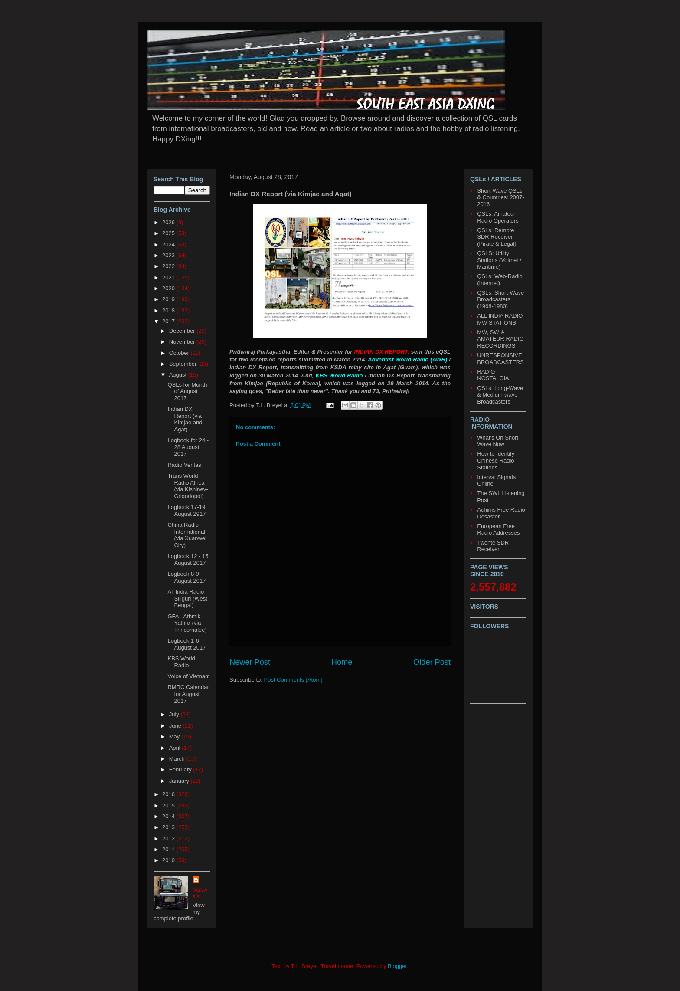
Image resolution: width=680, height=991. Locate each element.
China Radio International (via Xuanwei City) (186, 535)
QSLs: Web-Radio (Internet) (500, 279)
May (175, 736)
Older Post (432, 662)
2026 (169, 222)
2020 (169, 288)
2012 (169, 838)
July (175, 714)
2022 (169, 266)
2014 (169, 816)
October (180, 353)
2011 (169, 849)
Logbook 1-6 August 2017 (186, 644)
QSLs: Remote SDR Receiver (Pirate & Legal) (496, 237)
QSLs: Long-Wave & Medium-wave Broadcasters (500, 395)
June (176, 725)
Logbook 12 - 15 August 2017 (187, 559)
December (183, 331)
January (180, 781)
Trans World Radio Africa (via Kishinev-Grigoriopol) (187, 486)
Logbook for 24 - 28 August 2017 (188, 447)
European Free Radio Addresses (498, 529)
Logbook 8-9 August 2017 (186, 577)
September (183, 364)
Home (342, 662)
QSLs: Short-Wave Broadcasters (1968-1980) (500, 299)
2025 (169, 233)
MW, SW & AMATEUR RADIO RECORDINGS (500, 339)
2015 (169, 805)
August (178, 374)
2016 (169, 794)
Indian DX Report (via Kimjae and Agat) (184, 419)
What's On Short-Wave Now (498, 441)
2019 (169, 299)
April (175, 748)
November (183, 341)
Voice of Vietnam (188, 676)
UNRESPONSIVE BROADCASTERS (500, 358)
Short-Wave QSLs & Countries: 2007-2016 (500, 197)
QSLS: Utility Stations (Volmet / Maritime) (499, 260)
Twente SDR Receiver (493, 546)
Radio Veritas (184, 465)
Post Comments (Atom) (293, 679)
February (181, 769)
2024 (169, 244)
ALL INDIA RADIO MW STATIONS (500, 319)
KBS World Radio (181, 662)
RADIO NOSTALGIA (493, 375)
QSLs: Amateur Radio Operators (497, 217)
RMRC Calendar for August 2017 (188, 694)
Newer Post (249, 662)
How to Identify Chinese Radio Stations (495, 460)
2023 (169, 255)
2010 (169, 860)
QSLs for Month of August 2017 (187, 391)
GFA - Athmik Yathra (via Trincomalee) (186, 623)
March (177, 758)
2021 (169, 277)
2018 (169, 310)
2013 (169, 827)
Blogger (397, 966)
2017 (169, 321)
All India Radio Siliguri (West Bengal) (187, 598)
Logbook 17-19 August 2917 (186, 510)
